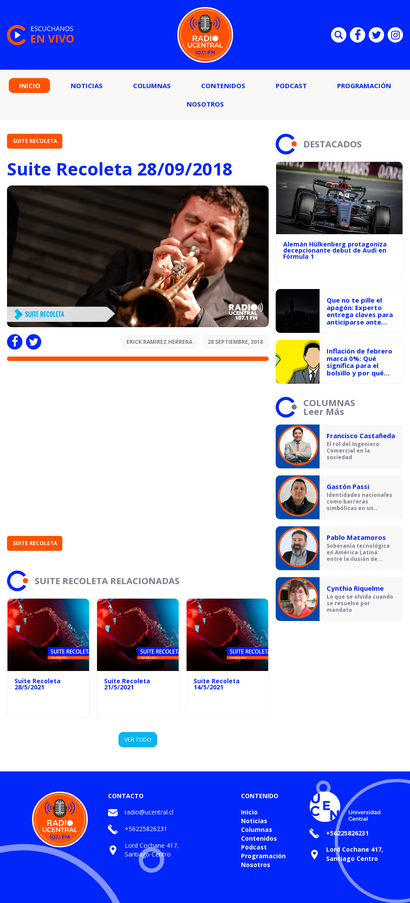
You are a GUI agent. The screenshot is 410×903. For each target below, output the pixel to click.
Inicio (29, 85)
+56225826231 (146, 828)
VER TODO (137, 739)
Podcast (291, 85)
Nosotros (205, 104)
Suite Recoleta (35, 141)
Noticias (87, 85)
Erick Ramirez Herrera (159, 342)
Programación (364, 85)
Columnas (152, 85)
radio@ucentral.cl (149, 812)
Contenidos (223, 85)
